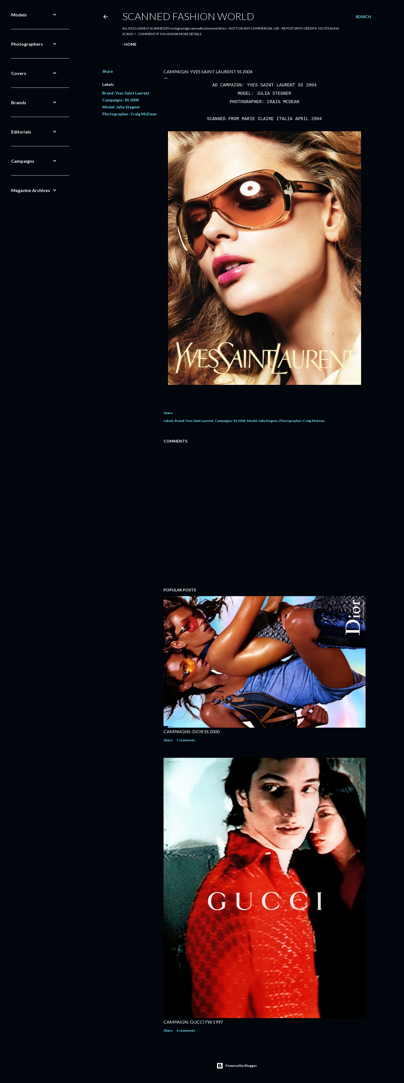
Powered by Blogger (236, 1065)
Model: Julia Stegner (121, 107)
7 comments (185, 740)
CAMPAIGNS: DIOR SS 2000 (192, 731)
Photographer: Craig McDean (129, 113)
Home (130, 44)
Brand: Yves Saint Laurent (126, 93)
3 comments (185, 1030)
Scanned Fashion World (188, 16)
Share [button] (107, 71)
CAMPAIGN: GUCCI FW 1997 (193, 1021)
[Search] (363, 16)
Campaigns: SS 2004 (120, 100)
